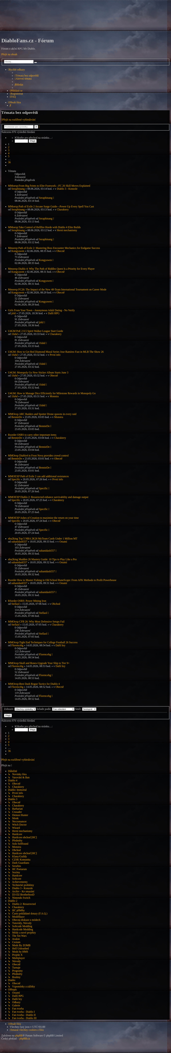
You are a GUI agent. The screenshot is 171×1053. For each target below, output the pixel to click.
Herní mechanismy (67, 230)
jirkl (13, 313)
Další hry (60, 645)
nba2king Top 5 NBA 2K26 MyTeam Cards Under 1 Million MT (42, 538)
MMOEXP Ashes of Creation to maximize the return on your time (43, 517)
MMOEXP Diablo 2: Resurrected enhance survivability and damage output (48, 497)
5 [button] (8, 156)
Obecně (60, 251)
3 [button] (8, 150)
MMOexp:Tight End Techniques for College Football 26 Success (42, 642)
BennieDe (16, 417)
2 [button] (8, 147)
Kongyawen (17, 251)
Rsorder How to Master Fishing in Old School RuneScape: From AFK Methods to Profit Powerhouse (62, 580)
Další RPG (53, 313)
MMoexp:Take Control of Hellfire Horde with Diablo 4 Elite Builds (44, 227)
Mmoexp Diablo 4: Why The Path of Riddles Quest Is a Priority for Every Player (51, 268)
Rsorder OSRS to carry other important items (32, 434)
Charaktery (63, 209)
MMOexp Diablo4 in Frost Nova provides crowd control (38, 455)
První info (55, 354)
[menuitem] (27, 75)
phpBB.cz (24, 1038)
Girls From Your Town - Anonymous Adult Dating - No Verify (41, 310)
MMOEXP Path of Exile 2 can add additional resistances (38, 476)
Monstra (54, 396)
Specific (15, 479)
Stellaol (15, 603)
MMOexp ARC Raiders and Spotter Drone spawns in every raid (42, 414)
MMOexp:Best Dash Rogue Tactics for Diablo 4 (34, 683)
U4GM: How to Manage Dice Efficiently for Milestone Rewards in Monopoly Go (52, 393)
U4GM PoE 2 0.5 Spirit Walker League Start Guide (35, 331)
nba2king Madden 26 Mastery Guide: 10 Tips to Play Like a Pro (42, 559)
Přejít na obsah (9, 54)
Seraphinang (18, 188)
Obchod (56, 603)
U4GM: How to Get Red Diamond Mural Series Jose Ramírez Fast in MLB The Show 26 (56, 351)
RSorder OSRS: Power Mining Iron (27, 600)
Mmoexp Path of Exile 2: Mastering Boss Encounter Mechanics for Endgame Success (54, 248)
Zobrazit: (20, 709)
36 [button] (9, 162)
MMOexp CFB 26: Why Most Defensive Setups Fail (36, 621)
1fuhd (14, 334)
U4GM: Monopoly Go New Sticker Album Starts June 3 (38, 372)
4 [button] (8, 153)
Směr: (85, 709)
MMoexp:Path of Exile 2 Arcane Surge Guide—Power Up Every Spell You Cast (51, 206)
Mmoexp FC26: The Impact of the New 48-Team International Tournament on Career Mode (57, 289)
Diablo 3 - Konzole (67, 188)
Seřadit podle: (55, 709)
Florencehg (17, 645)
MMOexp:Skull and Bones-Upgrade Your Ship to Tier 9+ (38, 663)
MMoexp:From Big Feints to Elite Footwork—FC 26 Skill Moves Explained (49, 185)
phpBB (19, 1035)
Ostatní (63, 541)
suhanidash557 (19, 541)
